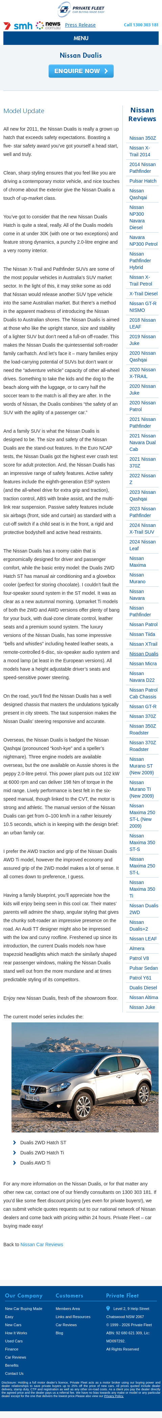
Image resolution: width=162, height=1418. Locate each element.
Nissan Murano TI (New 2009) (142, 789)
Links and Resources (73, 1317)
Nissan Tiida (142, 634)
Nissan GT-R (143, 706)
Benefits (12, 1365)
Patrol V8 (139, 958)
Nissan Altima (144, 997)
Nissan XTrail (144, 644)
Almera (137, 948)
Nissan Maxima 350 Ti (142, 889)
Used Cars (14, 1341)
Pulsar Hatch (143, 181)
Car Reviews (15, 1357)
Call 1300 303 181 (141, 25)
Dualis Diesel (143, 987)
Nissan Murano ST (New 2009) (142, 765)
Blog (59, 1333)
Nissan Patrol (144, 624)
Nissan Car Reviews (42, 1244)
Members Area (68, 1309)
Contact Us (14, 1373)
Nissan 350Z (143, 138)
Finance (11, 1349)
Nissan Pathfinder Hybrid (140, 260)
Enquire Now (81, 71)
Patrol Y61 (141, 978)
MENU (81, 38)
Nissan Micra (143, 663)
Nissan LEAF (143, 938)
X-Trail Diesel (144, 293)
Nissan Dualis (144, 654)
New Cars (13, 1325)
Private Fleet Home (81, 9)
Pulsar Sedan (144, 968)
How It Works (16, 1333)
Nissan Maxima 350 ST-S (142, 842)
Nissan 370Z (143, 716)
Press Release (80, 25)
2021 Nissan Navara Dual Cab (143, 442)
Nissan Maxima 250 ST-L (142, 865)
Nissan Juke (142, 1007)
